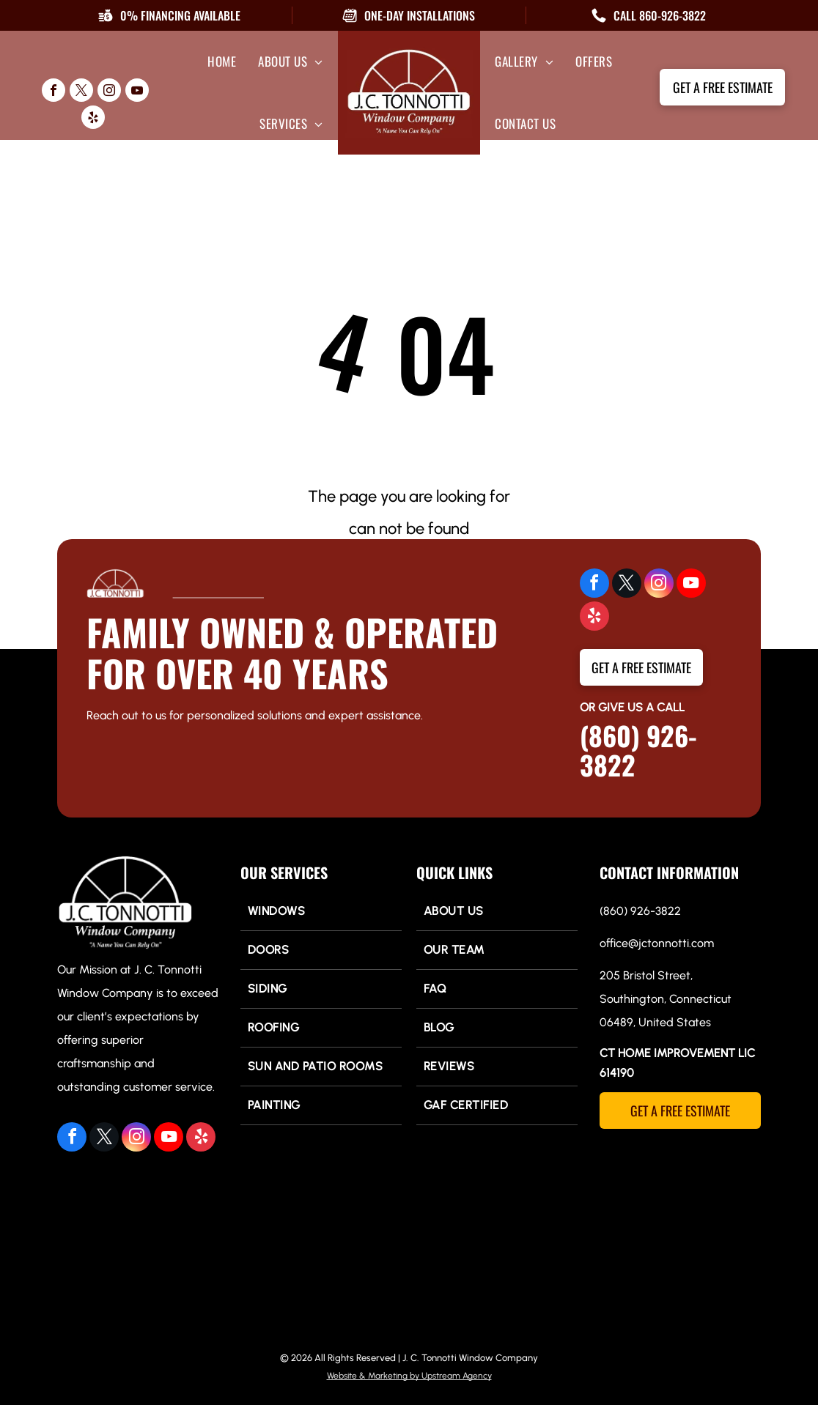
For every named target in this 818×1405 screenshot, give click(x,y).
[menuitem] (221, 61)
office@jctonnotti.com (657, 943)
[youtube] (137, 91)
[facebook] (53, 91)
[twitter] (81, 91)
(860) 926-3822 (638, 750)
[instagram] (109, 91)
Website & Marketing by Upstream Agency (409, 1376)
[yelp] (93, 119)
